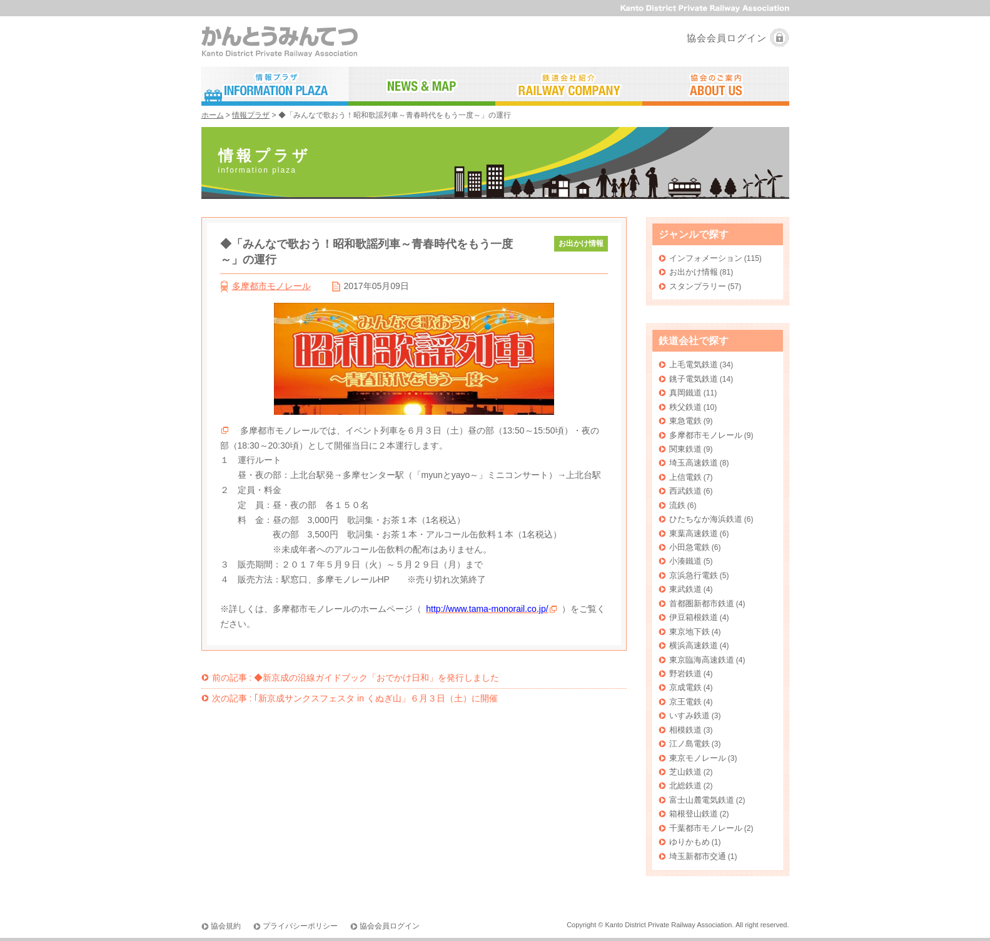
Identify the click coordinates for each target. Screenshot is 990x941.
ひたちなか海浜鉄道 (705, 519)
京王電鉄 (685, 701)
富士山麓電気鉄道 (701, 800)
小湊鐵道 (685, 561)
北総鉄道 (685, 785)
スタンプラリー (697, 286)
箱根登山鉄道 (693, 813)
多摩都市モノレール (271, 286)
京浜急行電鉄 (693, 575)
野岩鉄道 (685, 673)
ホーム (212, 115)
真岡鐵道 (685, 392)
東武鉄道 (685, 589)
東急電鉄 (685, 420)
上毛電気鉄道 (693, 364)
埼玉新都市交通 (697, 856)
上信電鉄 (685, 477)
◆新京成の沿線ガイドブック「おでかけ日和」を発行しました (356, 678)
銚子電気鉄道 (693, 379)
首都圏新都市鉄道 (701, 603)
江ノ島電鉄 (689, 743)
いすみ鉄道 (689, 715)
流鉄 (677, 505)
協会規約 (226, 926)
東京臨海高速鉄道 (701, 659)
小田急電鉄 (689, 547)
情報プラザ (251, 115)
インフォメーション (705, 258)
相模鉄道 (685, 730)
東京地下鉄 (689, 631)
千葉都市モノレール (705, 828)
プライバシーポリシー (300, 926)
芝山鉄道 (685, 771)
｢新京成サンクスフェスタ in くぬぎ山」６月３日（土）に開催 (355, 698)
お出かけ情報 (693, 272)
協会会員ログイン (727, 38)
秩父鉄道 (685, 407)
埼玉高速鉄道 (693, 462)
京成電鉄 (685, 687)
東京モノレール (697, 758)
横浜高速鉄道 (693, 645)
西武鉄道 (685, 491)
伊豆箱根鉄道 (693, 617)
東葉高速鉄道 (693, 533)
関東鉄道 (685, 449)
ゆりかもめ (689, 842)
